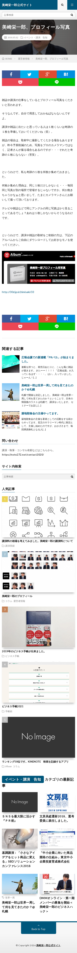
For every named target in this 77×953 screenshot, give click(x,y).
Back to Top (38, 929)
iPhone (8, 766)
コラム (8, 601)
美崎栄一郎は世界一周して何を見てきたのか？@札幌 (18, 907)
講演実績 (10, 545)
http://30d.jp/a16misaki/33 (18, 292)
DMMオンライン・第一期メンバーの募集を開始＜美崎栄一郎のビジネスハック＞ (57, 904)
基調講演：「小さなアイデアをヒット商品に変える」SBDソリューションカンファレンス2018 (18, 859)
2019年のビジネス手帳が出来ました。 (24, 651)
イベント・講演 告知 (35, 37)
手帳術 (8, 711)
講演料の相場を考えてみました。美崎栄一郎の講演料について (37, 541)
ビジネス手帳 (12, 656)
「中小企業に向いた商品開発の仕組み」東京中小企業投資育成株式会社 (56, 857)
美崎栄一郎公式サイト (48, 945)
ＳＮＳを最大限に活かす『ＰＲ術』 (18, 818)
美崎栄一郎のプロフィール (17, 596)
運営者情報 (19, 601)
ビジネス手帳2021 (12, 706)
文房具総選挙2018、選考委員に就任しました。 (57, 818)
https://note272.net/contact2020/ (23, 454)
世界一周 (10, 897)
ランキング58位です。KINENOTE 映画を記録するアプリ (35, 761)
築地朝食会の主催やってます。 (40, 413)
